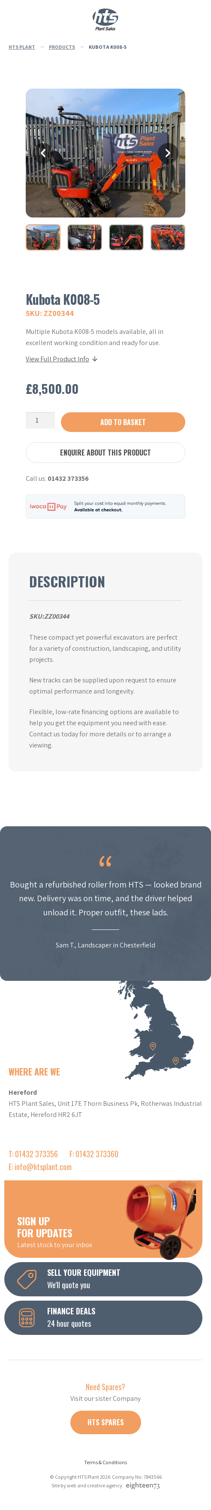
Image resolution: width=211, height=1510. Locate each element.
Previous (43, 153)
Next (168, 153)
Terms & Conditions (105, 1462)
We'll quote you (109, 1278)
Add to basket (123, 422)
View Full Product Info (62, 358)
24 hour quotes (109, 1317)
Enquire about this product (105, 452)
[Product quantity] (40, 420)
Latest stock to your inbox (109, 1231)
